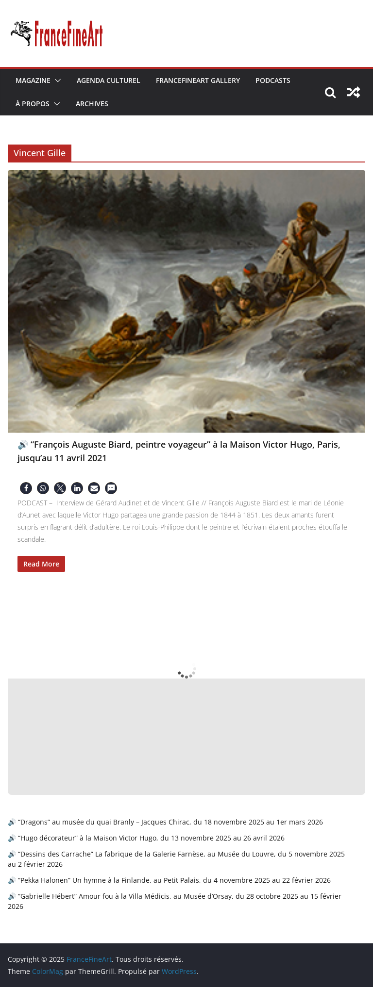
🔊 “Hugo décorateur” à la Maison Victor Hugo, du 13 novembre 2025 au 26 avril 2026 (146, 837)
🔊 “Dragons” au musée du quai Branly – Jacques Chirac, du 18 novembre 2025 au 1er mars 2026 (165, 821)
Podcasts (272, 80)
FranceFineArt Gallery (198, 80)
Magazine (33, 80)
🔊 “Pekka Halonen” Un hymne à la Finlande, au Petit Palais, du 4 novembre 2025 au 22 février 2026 (169, 880)
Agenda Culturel (108, 80)
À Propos (33, 103)
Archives (92, 103)
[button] (56, 80)
